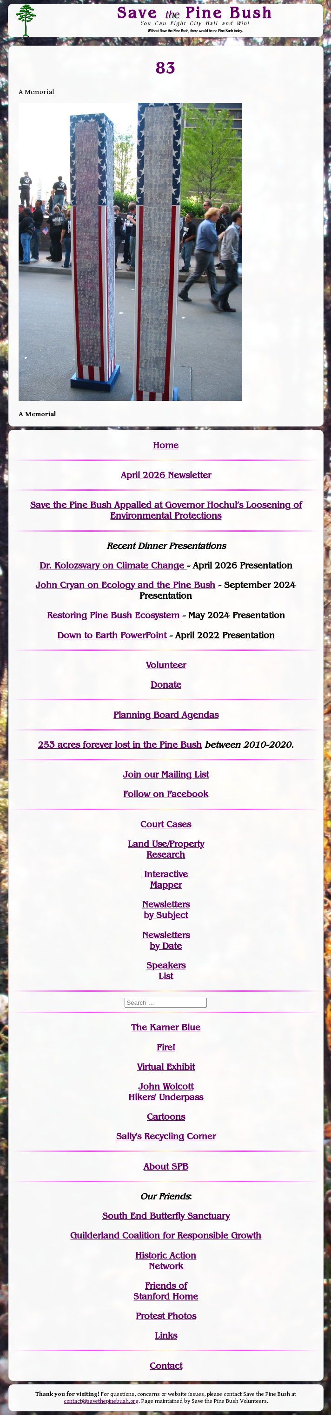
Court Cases (165, 824)
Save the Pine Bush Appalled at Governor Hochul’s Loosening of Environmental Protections (166, 510)
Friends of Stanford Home (165, 1291)
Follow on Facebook (165, 794)
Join (132, 774)
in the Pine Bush (148, 744)
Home (166, 445)
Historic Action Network (165, 1261)
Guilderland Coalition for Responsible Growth (165, 1235)
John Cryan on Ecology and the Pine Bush (125, 585)
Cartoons (166, 1116)
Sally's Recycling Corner (166, 1136)
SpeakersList (165, 971)
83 (166, 67)
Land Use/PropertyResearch (166, 849)
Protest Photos (166, 1316)
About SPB (166, 1166)
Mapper (166, 885)
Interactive (166, 874)
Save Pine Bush (195, 12)
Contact (166, 1366)
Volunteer (166, 665)
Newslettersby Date (166, 940)
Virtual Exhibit (166, 1067)
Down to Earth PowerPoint (111, 635)
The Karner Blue (165, 1027)
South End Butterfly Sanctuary (166, 1216)
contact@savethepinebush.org (101, 1401)
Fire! (166, 1047)
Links (166, 1335)
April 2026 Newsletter (166, 475)
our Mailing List (175, 774)
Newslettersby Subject (166, 910)
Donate (166, 684)
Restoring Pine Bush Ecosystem (113, 615)
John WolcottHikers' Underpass (165, 1092)
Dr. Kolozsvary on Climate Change (113, 565)
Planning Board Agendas (165, 715)
